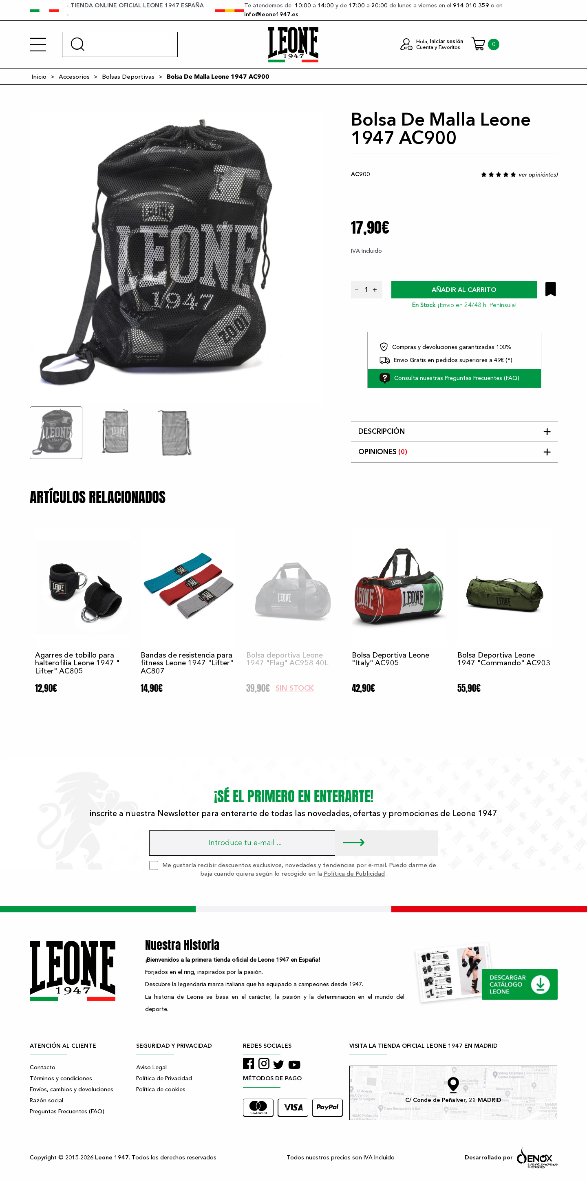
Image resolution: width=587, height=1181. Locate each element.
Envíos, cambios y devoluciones (71, 1089)
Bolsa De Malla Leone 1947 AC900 (218, 77)
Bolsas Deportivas (128, 77)
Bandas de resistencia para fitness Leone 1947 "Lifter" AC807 (187, 663)
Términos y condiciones (61, 1078)
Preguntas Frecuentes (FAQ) (67, 1111)
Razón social (46, 1100)
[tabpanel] (176, 257)
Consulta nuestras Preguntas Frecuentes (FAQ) (449, 378)
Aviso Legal (151, 1067)
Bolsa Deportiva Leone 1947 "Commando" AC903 (503, 659)
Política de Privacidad (164, 1078)
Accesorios (74, 77)
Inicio (38, 77)
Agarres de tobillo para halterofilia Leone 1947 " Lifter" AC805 (77, 663)
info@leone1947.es (271, 14)
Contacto (42, 1067)
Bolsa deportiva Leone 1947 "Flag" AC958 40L (287, 659)
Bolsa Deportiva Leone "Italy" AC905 (390, 659)
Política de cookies (160, 1089)
